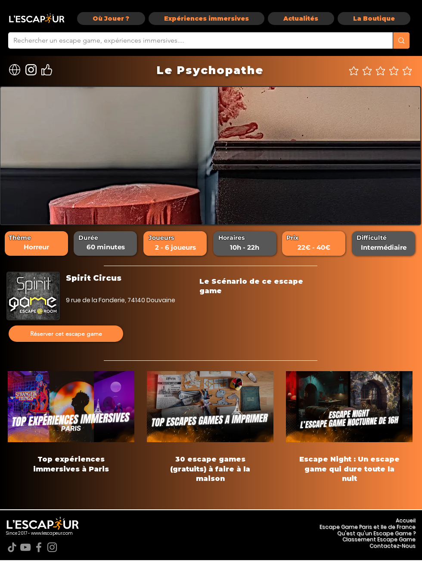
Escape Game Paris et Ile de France (368, 526)
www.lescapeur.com (52, 533)
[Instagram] (52, 547)
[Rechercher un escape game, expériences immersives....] (194, 40)
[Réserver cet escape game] (66, 333)
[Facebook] (38, 547)
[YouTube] (25, 547)
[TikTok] (12, 547)
